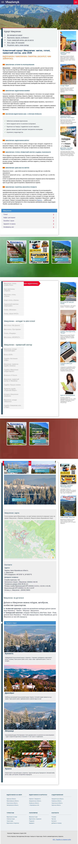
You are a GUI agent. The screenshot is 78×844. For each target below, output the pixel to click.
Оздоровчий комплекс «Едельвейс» (11, 305)
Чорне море (10, 821)
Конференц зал (29, 227)
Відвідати (31, 823)
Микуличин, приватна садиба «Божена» (11, 365)
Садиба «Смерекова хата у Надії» (12, 406)
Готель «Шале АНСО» (11, 313)
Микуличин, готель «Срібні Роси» (10, 284)
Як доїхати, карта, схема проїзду (18, 45)
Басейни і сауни (29, 220)
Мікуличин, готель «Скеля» (10, 295)
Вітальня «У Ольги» (10, 375)
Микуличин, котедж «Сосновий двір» (10, 349)
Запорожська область (12, 805)
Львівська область (34, 803)
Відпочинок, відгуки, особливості (18, 37)
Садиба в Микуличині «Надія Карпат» (11, 370)
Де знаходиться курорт (14, 35)
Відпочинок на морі (12, 817)
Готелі (29, 214)
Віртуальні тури (33, 817)
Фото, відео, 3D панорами (15, 42)
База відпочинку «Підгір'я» (9, 289)
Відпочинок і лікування (35, 819)
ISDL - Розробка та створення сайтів (62, 839)
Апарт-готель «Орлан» (11, 300)
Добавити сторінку (57, 823)
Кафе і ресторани (29, 217)
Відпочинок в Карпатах (13, 823)
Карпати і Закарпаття (35, 798)
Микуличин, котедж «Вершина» (10, 400)
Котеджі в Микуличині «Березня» (11, 395)
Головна (54, 817)
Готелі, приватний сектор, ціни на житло (20, 40)
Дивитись (12, 470)
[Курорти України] (76, 2)
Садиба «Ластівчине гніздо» (11, 359)
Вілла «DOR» (8, 354)
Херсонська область (12, 803)
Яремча (39, 200)
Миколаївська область (13, 801)
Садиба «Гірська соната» (12, 385)
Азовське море (11, 819)
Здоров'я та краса (29, 224)
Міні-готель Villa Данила (12, 325)
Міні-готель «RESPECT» (12, 337)
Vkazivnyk (12, 2)
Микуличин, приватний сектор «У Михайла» (11, 380)
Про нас (54, 819)
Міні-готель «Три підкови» (12, 329)
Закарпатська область (35, 801)
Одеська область (11, 798)
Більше (14, 259)
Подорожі (31, 821)
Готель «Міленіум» (10, 309)
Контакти (54, 821)
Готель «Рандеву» (10, 333)
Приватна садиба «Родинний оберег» (10, 389)
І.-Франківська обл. (34, 805)
